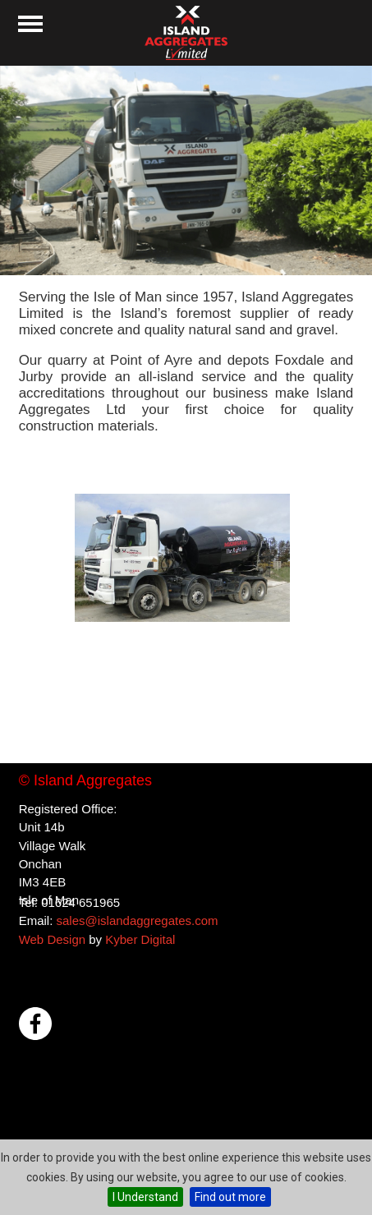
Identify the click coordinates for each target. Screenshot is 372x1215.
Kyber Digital (140, 939)
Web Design (52, 939)
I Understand (145, 1196)
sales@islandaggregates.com (137, 920)
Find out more (230, 1196)
